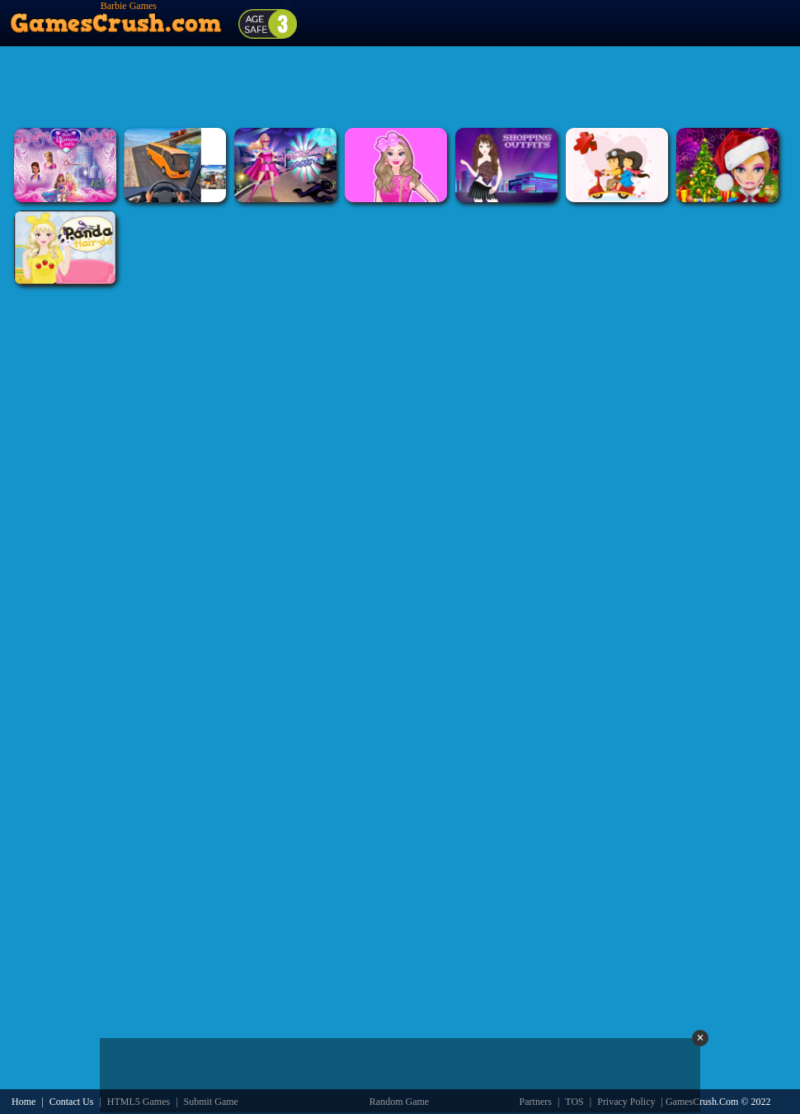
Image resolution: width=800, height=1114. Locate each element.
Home (23, 1101)
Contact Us (71, 1101)
